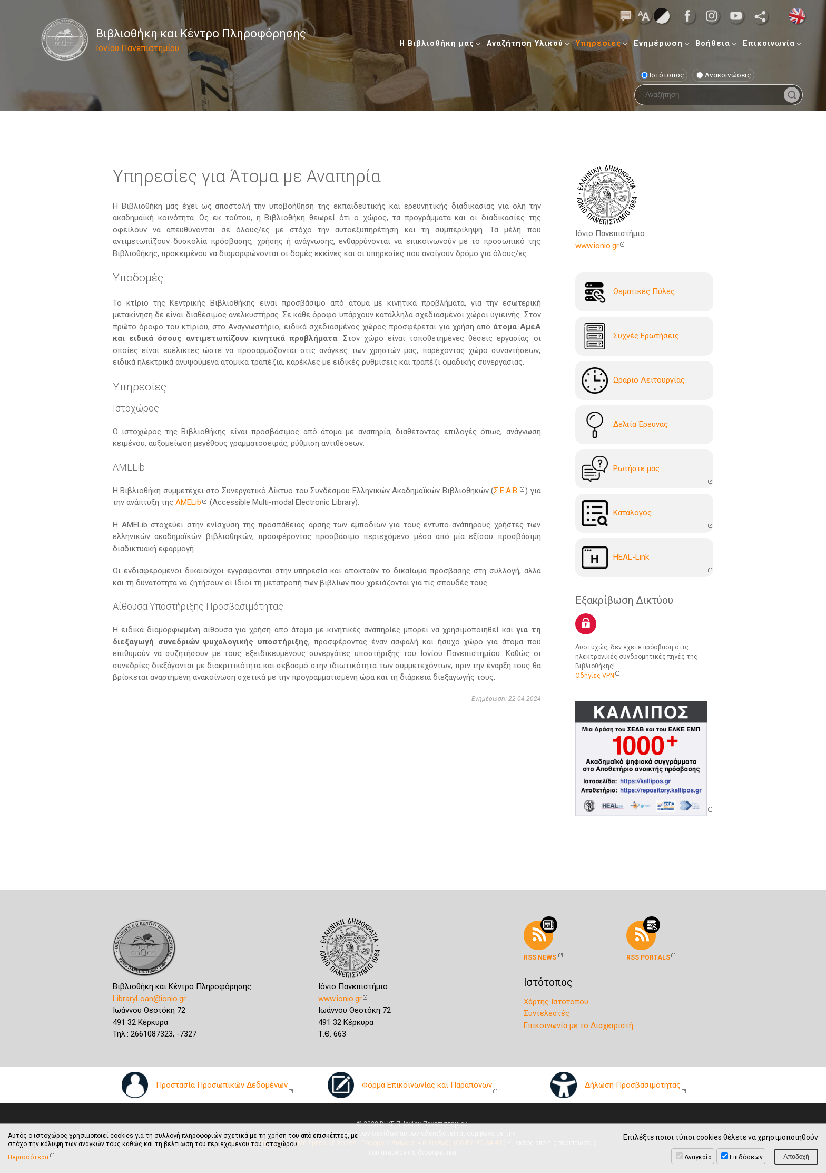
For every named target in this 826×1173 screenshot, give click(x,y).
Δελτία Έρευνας (625, 425)
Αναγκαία (698, 1157)
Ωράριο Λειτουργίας (633, 380)
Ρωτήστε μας (621, 469)
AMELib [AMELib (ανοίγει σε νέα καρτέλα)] (188, 502)
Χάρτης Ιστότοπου (556, 1001)
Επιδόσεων (746, 1157)
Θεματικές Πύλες (628, 292)
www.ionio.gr (597, 245)
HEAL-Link (615, 557)
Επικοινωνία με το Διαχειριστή (578, 1025)
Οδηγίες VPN (594, 675)
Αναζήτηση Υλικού (525, 43)
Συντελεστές (546, 1013)
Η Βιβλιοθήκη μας (436, 43)
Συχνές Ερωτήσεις (630, 336)
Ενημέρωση (658, 43)
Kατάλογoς (617, 513)
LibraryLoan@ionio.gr (149, 998)
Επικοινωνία (769, 43)
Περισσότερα (28, 1157)
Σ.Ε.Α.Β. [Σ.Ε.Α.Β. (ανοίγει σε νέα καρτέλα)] (506, 490)
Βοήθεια (712, 43)
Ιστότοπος (662, 75)
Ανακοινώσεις (723, 75)
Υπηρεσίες (598, 43)
